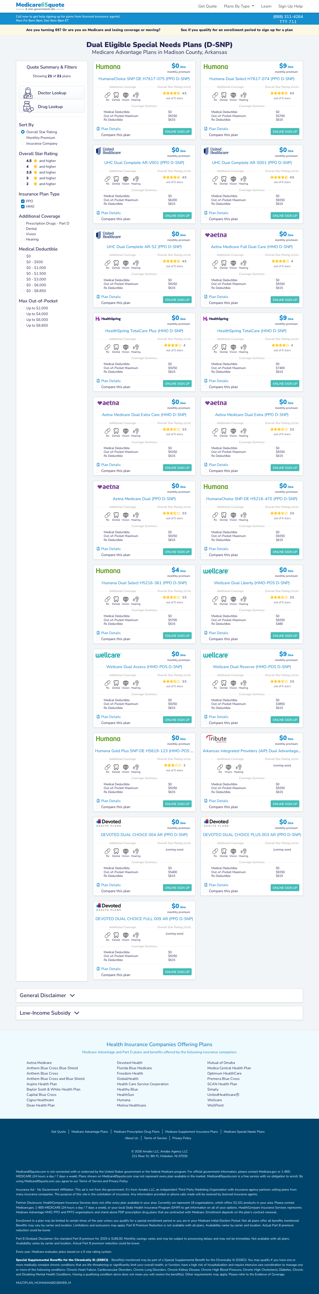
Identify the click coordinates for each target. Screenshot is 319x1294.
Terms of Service (155, 1138)
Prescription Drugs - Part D (47, 223)
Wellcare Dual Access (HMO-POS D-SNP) (144, 666)
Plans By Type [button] (237, 6)
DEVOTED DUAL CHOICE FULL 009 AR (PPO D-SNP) (144, 918)
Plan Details (109, 128)
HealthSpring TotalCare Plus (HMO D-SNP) (144, 330)
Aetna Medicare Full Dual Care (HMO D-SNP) (252, 246)
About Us (131, 1138)
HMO (30, 206)
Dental (31, 228)
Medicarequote (40, 5)
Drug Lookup (43, 106)
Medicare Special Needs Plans (244, 1131)
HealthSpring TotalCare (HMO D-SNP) (252, 330)
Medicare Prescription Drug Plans (137, 1131)
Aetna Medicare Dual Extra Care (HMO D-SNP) (144, 414)
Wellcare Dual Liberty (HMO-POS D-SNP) (252, 583)
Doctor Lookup (44, 93)
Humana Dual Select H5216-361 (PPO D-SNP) (144, 583)
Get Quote (207, 6)
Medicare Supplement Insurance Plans (191, 1131)
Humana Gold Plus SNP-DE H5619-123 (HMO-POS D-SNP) (149, 751)
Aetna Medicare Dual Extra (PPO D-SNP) (252, 414)
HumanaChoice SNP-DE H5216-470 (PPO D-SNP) (252, 498)
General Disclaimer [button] (47, 995)
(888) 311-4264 (288, 16)
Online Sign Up (177, 132)
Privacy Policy (181, 1138)
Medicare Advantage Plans (90, 1131)
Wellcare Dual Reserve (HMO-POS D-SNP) (252, 666)
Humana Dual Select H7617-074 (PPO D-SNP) (252, 78)
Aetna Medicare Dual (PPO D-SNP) (144, 498)
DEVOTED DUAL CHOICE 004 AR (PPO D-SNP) (144, 834)
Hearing (32, 239)
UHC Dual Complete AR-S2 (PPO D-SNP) (144, 246)
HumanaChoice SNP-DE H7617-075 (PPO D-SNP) (144, 78)
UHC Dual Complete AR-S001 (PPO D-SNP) (252, 162)
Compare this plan (115, 134)
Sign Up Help (290, 6)
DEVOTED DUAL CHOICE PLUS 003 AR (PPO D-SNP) (252, 834)
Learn (266, 6)
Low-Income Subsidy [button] (49, 1013)
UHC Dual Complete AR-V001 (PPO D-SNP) (144, 162)
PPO (29, 201)
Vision (31, 234)
